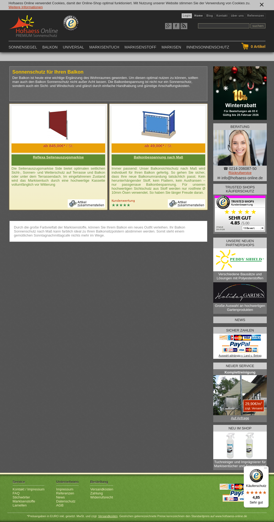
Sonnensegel (23, 47)
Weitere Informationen (26, 7)
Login (187, 15)
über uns (237, 15)
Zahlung (96, 493)
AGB (59, 505)
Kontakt (222, 15)
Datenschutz (65, 501)
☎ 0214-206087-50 (240, 168)
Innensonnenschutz (207, 47)
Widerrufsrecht (101, 497)
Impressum (64, 489)
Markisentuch (104, 47)
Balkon (50, 47)
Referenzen (255, 15)
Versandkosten (101, 489)
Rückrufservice (240, 173)
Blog (210, 15)
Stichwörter (21, 497)
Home (198, 15)
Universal (73, 47)
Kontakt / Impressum (28, 489)
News (60, 497)
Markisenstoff (140, 47)
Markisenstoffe (24, 501)
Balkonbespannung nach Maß (158, 157)
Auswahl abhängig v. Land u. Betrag (240, 355)
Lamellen (20, 505)
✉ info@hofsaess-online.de (240, 178)
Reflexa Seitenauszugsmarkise (58, 157)
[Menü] (265, 469)
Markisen (171, 47)
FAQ (16, 493)
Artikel (258, 46)
